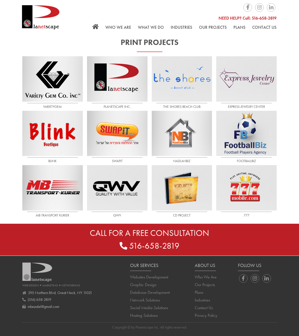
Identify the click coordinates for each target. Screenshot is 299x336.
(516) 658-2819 (39, 299)
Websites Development (149, 277)
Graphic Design (143, 284)
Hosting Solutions (144, 315)
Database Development (150, 292)
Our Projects (213, 27)
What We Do (151, 27)
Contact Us (264, 27)
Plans (239, 27)
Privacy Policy (206, 315)
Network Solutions (145, 300)
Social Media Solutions (149, 307)
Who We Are (118, 27)
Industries (181, 27)
